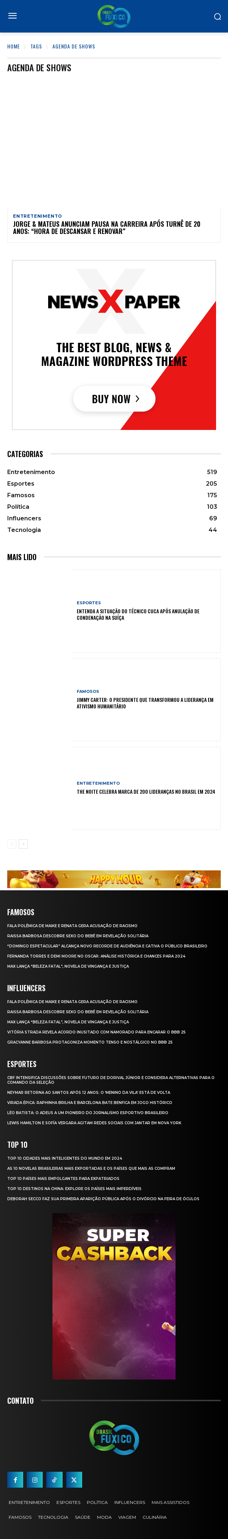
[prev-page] (11, 844)
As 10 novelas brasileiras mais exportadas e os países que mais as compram (91, 1168)
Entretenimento (37, 216)
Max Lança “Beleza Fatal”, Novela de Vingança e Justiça (68, 966)
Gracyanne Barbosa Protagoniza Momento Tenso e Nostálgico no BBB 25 (90, 1042)
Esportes (89, 603)
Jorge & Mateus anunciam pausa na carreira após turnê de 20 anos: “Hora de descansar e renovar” (106, 227)
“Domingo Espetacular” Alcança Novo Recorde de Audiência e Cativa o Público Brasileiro (107, 946)
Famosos (88, 692)
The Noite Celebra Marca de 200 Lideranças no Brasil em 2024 (146, 791)
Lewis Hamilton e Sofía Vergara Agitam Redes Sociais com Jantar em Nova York (94, 1123)
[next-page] (23, 844)
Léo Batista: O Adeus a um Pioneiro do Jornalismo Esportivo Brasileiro (87, 1112)
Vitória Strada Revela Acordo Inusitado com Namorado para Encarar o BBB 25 (96, 1032)
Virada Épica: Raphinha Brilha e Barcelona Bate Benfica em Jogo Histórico (89, 1102)
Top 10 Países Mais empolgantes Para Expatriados (63, 1178)
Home (13, 46)
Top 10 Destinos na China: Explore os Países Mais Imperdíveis (74, 1188)
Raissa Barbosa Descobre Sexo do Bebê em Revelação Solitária (77, 936)
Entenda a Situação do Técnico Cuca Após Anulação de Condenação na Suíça (138, 614)
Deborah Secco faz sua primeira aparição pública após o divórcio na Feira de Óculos (103, 1199)
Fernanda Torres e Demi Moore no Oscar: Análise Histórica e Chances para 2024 (96, 956)
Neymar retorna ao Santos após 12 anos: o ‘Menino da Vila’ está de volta (88, 1092)
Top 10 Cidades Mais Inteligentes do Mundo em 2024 (64, 1158)
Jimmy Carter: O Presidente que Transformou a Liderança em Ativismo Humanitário (145, 703)
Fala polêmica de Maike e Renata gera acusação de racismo (72, 926)
